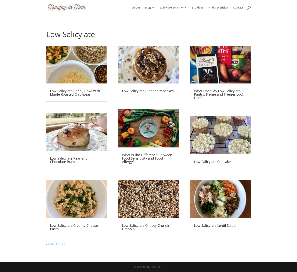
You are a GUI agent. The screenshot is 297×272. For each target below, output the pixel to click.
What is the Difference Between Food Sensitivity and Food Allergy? (147, 158)
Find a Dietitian (218, 7)
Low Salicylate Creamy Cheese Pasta (74, 227)
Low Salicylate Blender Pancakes (148, 91)
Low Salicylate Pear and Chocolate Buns (69, 160)
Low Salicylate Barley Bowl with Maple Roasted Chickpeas (75, 93)
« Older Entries (55, 244)
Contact (238, 7)
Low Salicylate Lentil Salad (215, 225)
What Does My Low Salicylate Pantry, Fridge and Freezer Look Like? (219, 94)
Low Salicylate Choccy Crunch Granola (145, 227)
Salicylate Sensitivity (172, 7)
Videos (199, 7)
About (136, 7)
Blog (148, 7)
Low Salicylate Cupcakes (213, 161)
